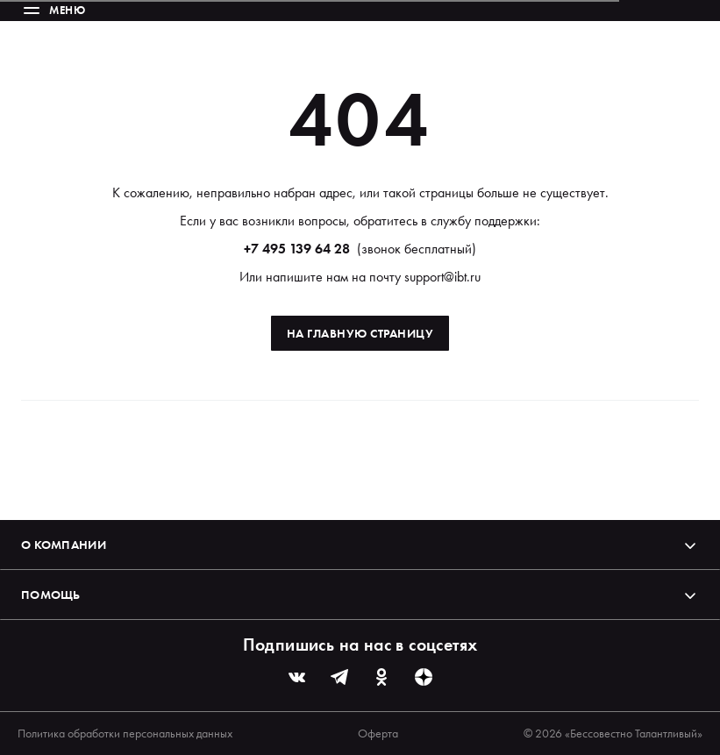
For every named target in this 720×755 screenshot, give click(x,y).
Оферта (378, 733)
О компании (360, 544)
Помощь (360, 594)
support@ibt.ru (442, 276)
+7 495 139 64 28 (297, 248)
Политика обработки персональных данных (125, 733)
